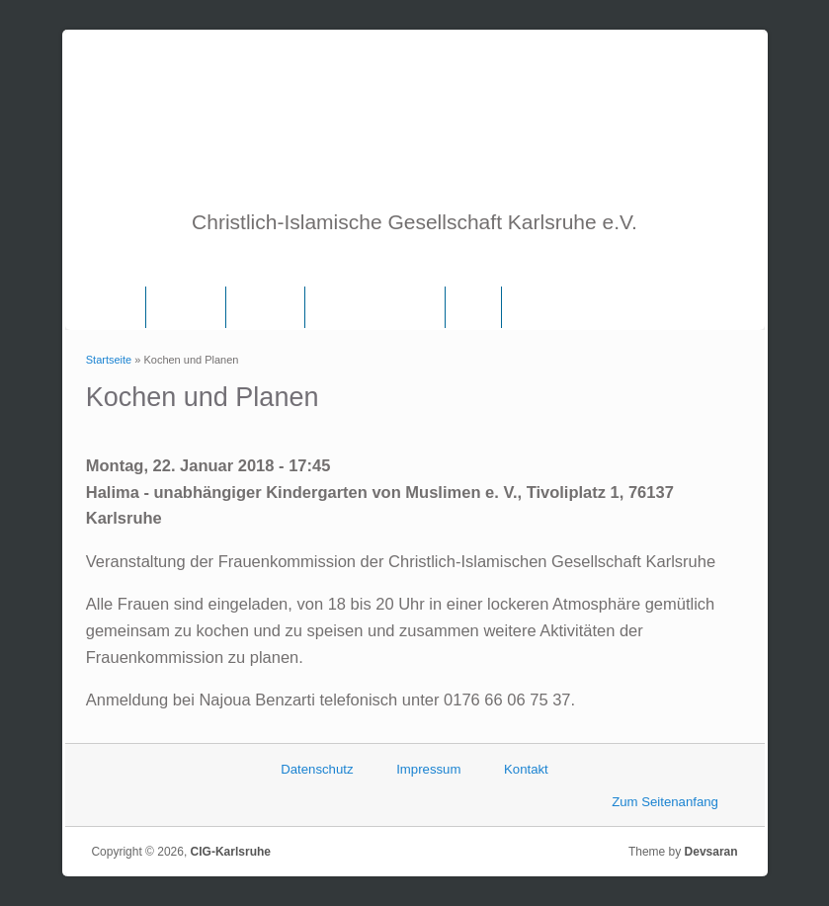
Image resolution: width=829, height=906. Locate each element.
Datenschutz (317, 769)
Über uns (186, 307)
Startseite (108, 360)
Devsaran (711, 852)
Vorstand (265, 307)
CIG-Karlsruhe (231, 852)
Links (473, 307)
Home (115, 307)
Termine (538, 307)
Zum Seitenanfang (665, 801)
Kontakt (526, 769)
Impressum (428, 769)
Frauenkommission (374, 307)
